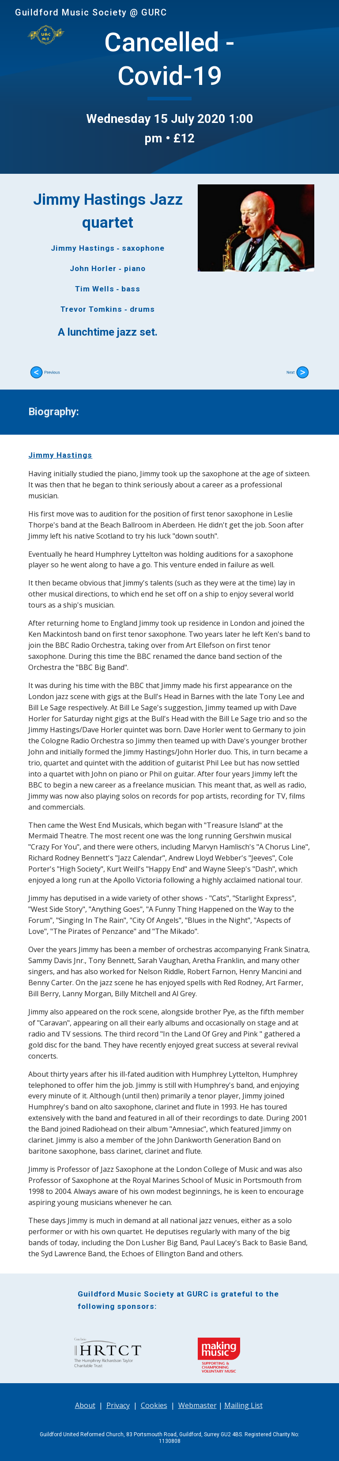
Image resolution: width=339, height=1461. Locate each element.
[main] (169, 87)
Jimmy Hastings (60, 455)
